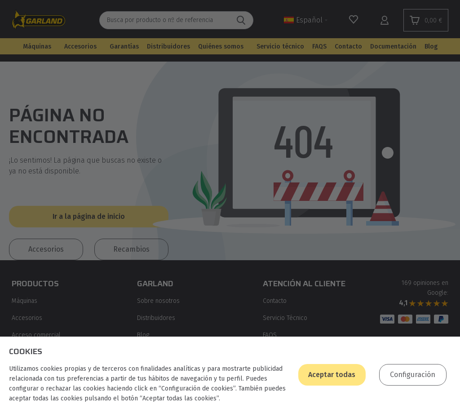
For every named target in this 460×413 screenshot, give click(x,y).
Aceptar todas (331, 374)
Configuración (412, 374)
